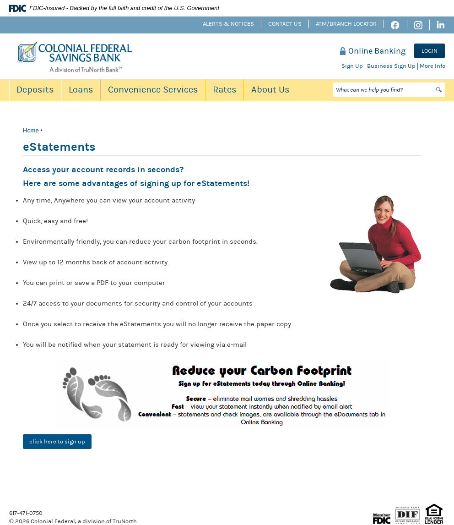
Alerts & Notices (228, 24)
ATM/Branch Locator (346, 24)
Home (31, 130)
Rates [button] (225, 89)
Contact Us (285, 24)
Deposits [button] (35, 89)
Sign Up (352, 66)
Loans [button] (81, 89)
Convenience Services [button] (153, 89)
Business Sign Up (391, 66)
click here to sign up (57, 441)
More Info (432, 66)
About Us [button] (270, 89)
